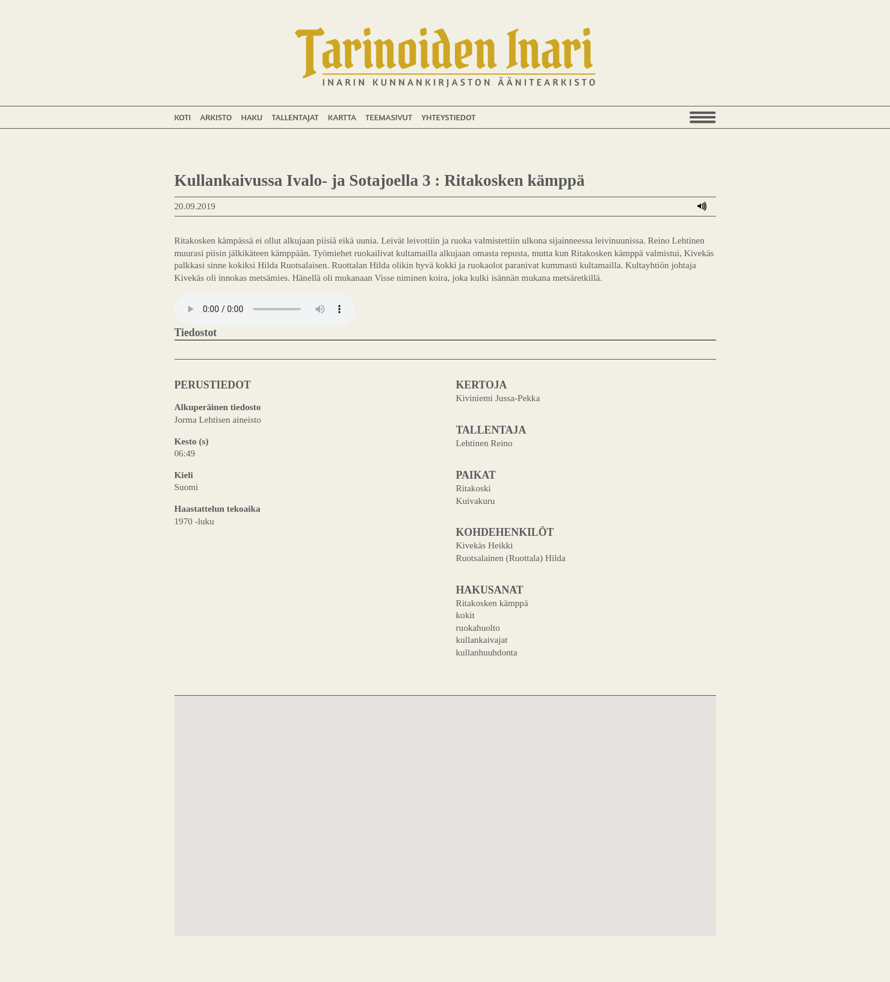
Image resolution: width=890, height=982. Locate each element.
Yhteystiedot (448, 117)
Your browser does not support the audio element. (265, 309)
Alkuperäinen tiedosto (218, 407)
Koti (183, 117)
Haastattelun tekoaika (218, 508)
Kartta (342, 117)
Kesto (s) (192, 441)
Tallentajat (294, 117)
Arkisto (216, 117)
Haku (251, 117)
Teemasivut (388, 117)
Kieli (184, 475)
